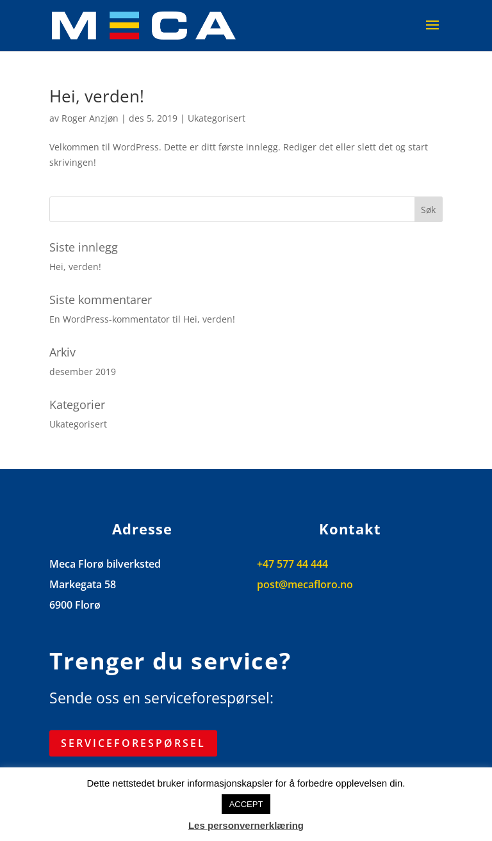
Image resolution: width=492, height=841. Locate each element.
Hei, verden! (96, 96)
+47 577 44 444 (292, 564)
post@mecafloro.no (305, 584)
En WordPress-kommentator (109, 319)
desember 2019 (82, 371)
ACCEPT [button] (246, 804)
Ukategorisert (216, 118)
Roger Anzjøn (90, 118)
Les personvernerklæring (246, 825)
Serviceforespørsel (133, 743)
